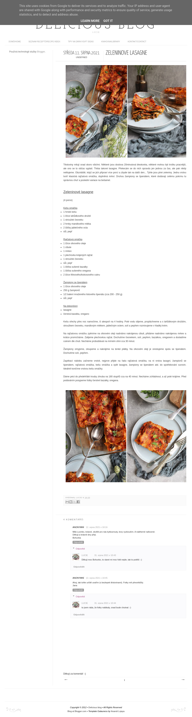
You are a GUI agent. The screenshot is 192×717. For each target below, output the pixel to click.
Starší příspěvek (182, 679)
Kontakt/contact (137, 42)
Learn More (90, 21)
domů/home (15, 42)
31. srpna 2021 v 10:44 (105, 603)
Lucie (79, 498)
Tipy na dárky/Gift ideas (81, 42)
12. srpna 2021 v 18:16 (97, 527)
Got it (108, 21)
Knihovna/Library (110, 42)
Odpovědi (80, 548)
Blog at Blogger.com (77, 711)
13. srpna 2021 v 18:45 (97, 578)
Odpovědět (78, 542)
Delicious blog (96, 25)
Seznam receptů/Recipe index (44, 42)
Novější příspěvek (65, 679)
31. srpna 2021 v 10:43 (105, 555)
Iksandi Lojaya (117, 711)
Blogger (41, 51)
